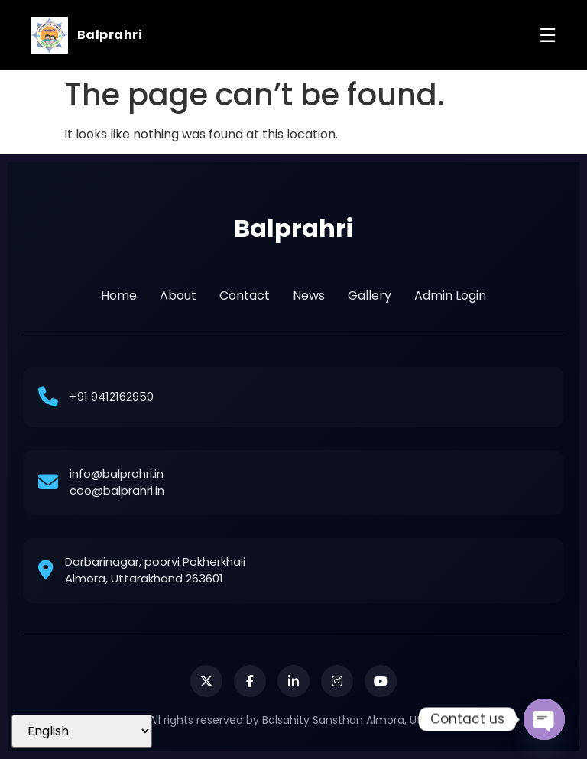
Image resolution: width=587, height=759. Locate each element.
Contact (244, 295)
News (309, 295)
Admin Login (450, 295)
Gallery (369, 295)
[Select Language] (81, 731)
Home (119, 295)
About (178, 295)
